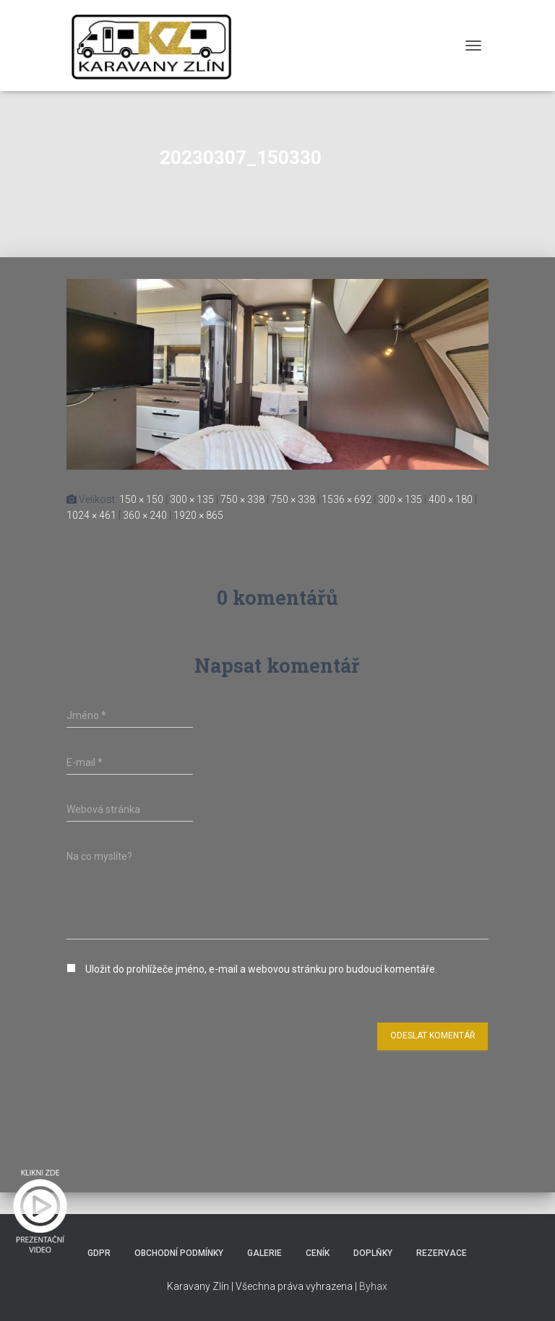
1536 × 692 (346, 499)
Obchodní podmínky (178, 1253)
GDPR (99, 1253)
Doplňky (372, 1253)
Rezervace (441, 1253)
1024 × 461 (91, 515)
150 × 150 (141, 499)
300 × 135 (192, 499)
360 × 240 (145, 515)
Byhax (373, 1286)
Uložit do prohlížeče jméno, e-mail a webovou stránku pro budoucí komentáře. (261, 969)
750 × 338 (242, 499)
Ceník (318, 1253)
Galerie (264, 1253)
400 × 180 (451, 499)
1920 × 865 (198, 515)
